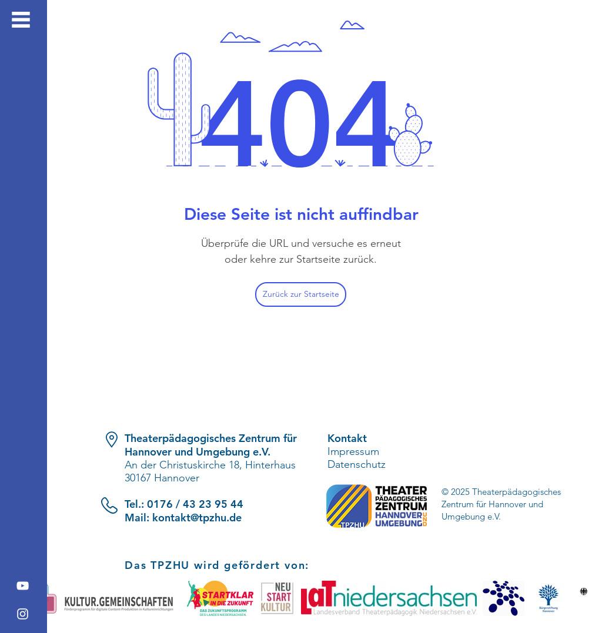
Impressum (353, 451)
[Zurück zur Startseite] (300, 294)
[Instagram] (22, 614)
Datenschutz (356, 464)
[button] (21, 20)
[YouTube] (22, 585)
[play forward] (574, 598)
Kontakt (347, 438)
